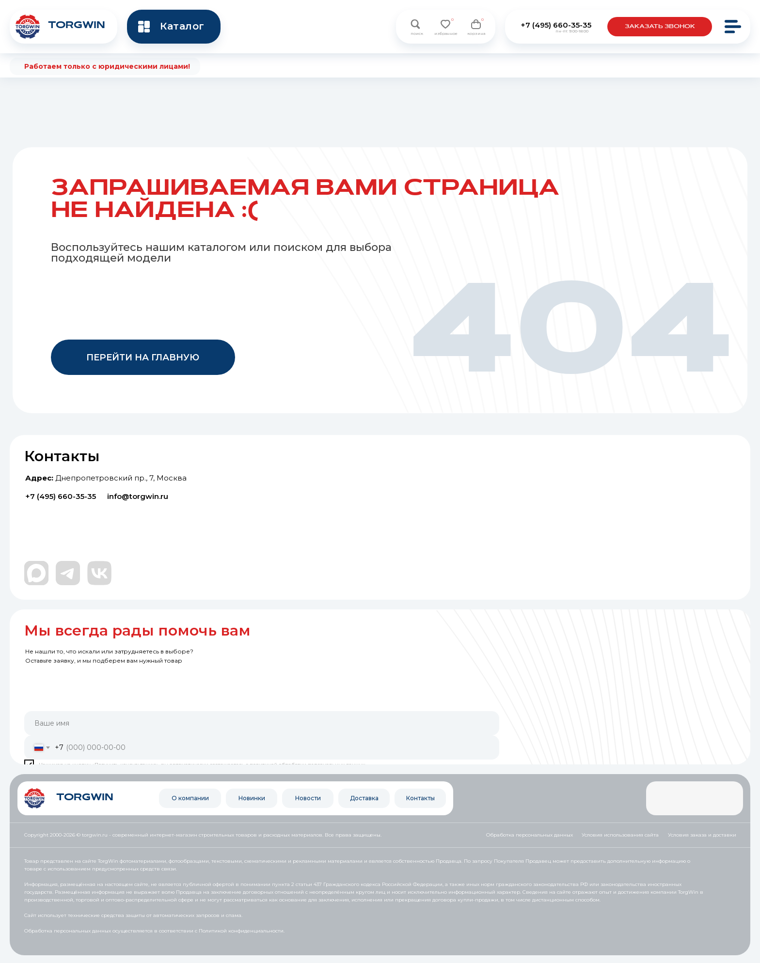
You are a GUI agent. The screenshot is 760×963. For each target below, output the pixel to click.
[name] (261, 723)
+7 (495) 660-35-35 (556, 25)
